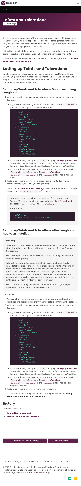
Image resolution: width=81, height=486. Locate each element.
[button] (78, 3)
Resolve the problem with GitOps (23, 416)
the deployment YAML (67, 160)
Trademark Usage (36, 472)
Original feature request (19, 413)
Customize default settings (30, 188)
